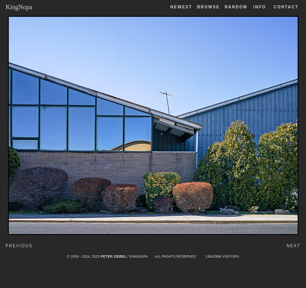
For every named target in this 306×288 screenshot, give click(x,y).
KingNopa (19, 7)
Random (237, 7)
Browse (208, 7)
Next (293, 246)
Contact (286, 7)
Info (259, 7)
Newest (181, 7)
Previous (19, 246)
